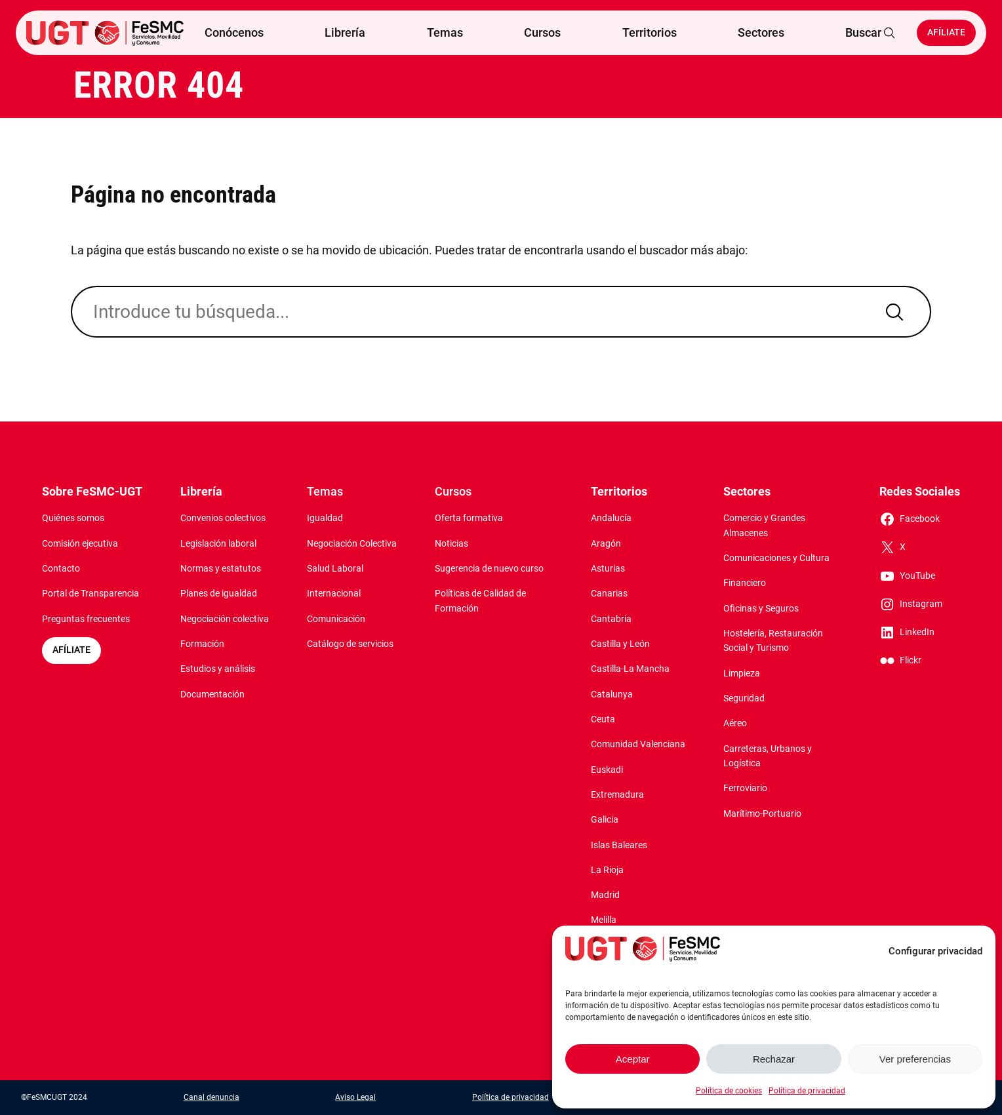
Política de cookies (729, 1090)
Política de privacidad (807, 1090)
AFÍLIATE (71, 649)
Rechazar (774, 1059)
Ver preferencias (915, 1059)
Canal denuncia (211, 1097)
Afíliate (946, 32)
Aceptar (633, 1059)
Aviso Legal (355, 1097)
